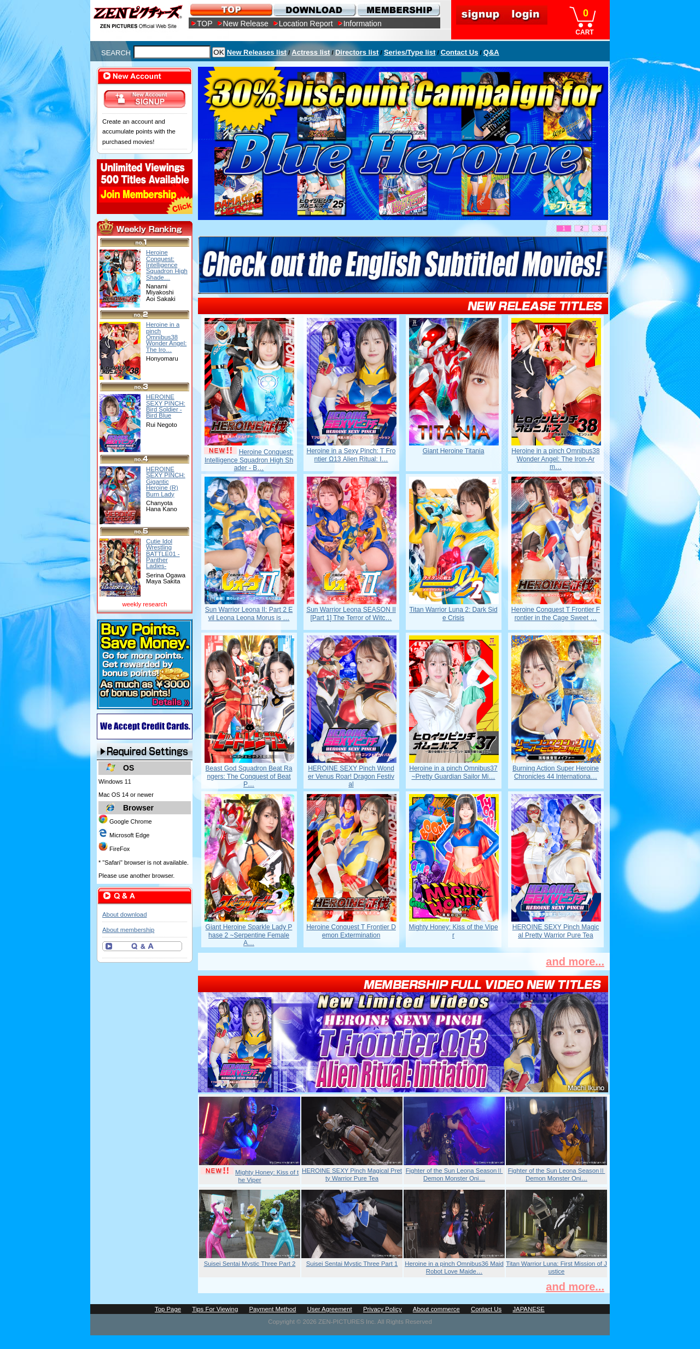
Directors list (356, 52)
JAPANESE (528, 1309)
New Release (246, 23)
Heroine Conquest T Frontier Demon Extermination (351, 931)
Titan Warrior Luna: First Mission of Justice (556, 1267)
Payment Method (272, 1309)
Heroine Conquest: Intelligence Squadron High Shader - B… (249, 460)
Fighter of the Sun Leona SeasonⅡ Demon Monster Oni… (454, 1174)
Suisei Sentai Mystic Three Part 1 (352, 1263)
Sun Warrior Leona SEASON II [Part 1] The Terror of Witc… (351, 613)
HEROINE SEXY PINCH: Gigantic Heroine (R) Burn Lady (165, 481)
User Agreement (329, 1309)
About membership (128, 930)
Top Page (168, 1309)
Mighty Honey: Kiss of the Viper (453, 931)
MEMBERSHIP (398, 9)
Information (362, 23)
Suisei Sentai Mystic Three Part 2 (250, 1263)
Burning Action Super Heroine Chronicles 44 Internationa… (555, 772)
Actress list (310, 52)
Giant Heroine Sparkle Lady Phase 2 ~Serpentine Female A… (249, 935)
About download (124, 914)
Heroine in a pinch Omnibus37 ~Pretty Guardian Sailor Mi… (453, 772)
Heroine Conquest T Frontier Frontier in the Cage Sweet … (555, 613)
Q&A (491, 52)
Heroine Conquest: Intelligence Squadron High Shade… (167, 264)
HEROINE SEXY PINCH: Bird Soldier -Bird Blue (165, 406)
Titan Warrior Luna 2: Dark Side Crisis (453, 613)
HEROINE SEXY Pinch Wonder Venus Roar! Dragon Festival (351, 776)
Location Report (306, 23)
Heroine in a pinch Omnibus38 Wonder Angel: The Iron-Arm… (555, 459)
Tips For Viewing (215, 1309)
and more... (575, 962)
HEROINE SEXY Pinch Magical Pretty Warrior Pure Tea (555, 931)
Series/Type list (409, 52)
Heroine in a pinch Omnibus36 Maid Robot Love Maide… (454, 1267)
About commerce (436, 1309)
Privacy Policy (382, 1309)
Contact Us (460, 52)
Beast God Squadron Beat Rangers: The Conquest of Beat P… (249, 776)
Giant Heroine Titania (454, 451)
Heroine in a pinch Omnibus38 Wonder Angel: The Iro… (166, 336)
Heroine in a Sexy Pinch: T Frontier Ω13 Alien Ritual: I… (351, 454)
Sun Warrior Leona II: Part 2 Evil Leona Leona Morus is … (249, 613)
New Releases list (257, 52)
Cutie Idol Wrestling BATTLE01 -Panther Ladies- (163, 553)
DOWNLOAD (314, 9)
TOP (205, 23)
